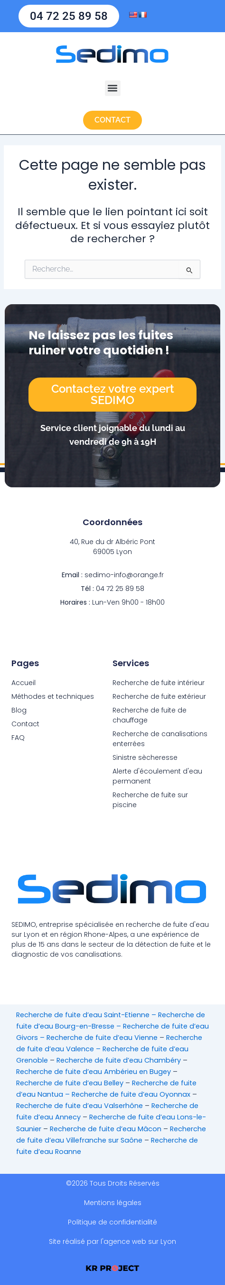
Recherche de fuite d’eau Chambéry (118, 1060)
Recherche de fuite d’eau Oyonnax (131, 1094)
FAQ (18, 737)
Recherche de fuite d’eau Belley (69, 1083)
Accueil (23, 682)
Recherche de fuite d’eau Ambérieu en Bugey (93, 1071)
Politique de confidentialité (112, 1222)
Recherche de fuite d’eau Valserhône (79, 1105)
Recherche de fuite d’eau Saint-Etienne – (87, 1015)
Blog (19, 710)
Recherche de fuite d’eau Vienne (102, 1037)
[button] (113, 88)
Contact (25, 724)
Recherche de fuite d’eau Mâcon (105, 1129)
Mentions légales (112, 1202)
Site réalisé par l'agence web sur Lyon (112, 1241)
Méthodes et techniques (52, 696)
